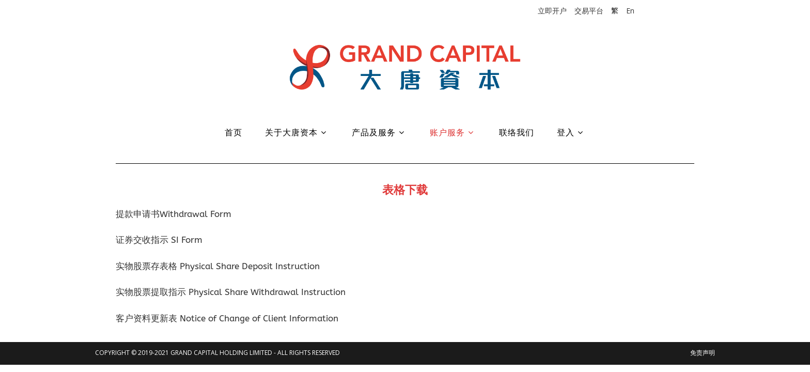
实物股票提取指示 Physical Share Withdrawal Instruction (231, 292)
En (630, 11)
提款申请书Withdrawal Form (173, 214)
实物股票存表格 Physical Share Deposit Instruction (218, 266)
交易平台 (588, 11)
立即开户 (552, 11)
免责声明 (702, 352)
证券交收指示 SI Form (159, 240)
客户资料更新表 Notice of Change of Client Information (227, 318)
